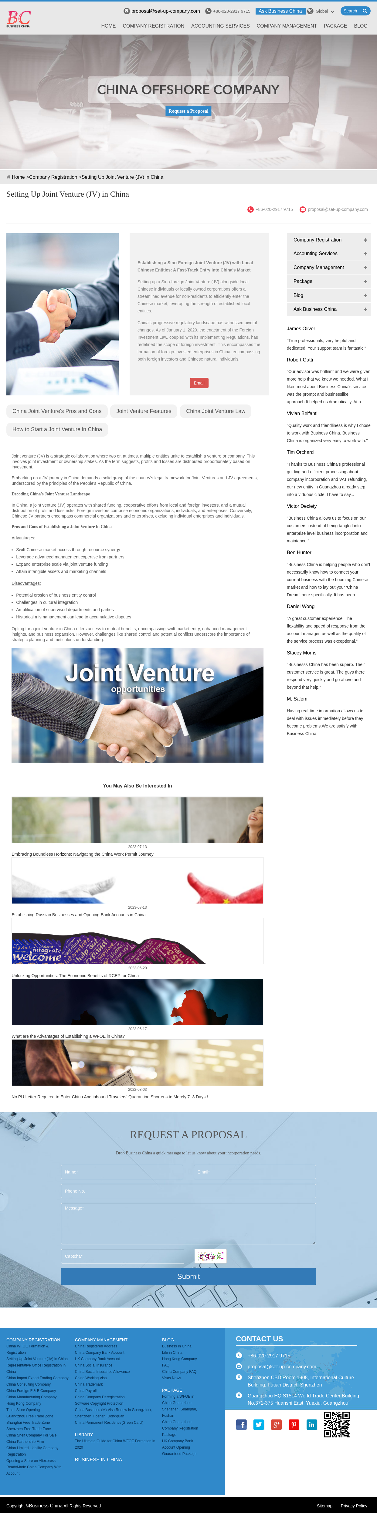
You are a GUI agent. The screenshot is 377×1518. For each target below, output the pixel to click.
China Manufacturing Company (31, 1397)
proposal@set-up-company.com (162, 11)
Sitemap (324, 1505)
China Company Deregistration (100, 1397)
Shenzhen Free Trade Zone (28, 1429)
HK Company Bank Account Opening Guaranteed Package (179, 1447)
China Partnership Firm (25, 1442)
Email (199, 383)
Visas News (171, 1378)
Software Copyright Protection (99, 1403)
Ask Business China (280, 11)
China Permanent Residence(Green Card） (110, 1422)
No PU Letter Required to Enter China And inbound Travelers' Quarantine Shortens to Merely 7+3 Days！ (111, 1096)
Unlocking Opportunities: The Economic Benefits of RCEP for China (75, 975)
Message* (188, 1223)
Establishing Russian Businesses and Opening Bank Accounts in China (78, 914)
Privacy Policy (354, 1505)
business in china (98, 1459)
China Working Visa (91, 1378)
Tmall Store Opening (23, 1410)
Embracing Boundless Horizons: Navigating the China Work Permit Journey (82, 854)
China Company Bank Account (99, 1352)
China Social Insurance (93, 1365)
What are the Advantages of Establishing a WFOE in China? (68, 1036)
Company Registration (154, 25)
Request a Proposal (188, 111)
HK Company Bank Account (97, 1359)
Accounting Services (220, 25)
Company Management (287, 25)
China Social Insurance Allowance (102, 1372)
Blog (361, 25)
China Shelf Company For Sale (31, 1435)
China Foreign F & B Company (31, 1391)
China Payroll (86, 1391)
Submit (188, 1276)
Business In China (177, 1346)
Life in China (172, 1352)
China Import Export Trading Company (37, 1378)
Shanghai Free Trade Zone (28, 1422)
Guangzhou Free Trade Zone (29, 1416)
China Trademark (89, 1384)
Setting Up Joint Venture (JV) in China (122, 177)
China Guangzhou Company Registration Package (180, 1428)
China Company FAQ (179, 1372)
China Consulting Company (28, 1384)
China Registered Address (96, 1346)
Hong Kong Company (23, 1403)
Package (335, 25)
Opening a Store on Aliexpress (31, 1461)
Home (108, 25)
